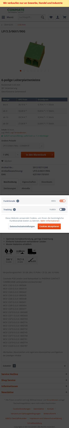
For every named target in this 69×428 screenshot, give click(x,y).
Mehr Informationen (50, 220)
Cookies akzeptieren (49, 226)
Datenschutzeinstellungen (22, 226)
